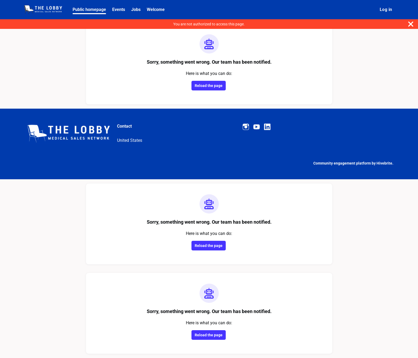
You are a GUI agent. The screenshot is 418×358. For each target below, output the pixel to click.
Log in (386, 9)
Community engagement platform (342, 163)
